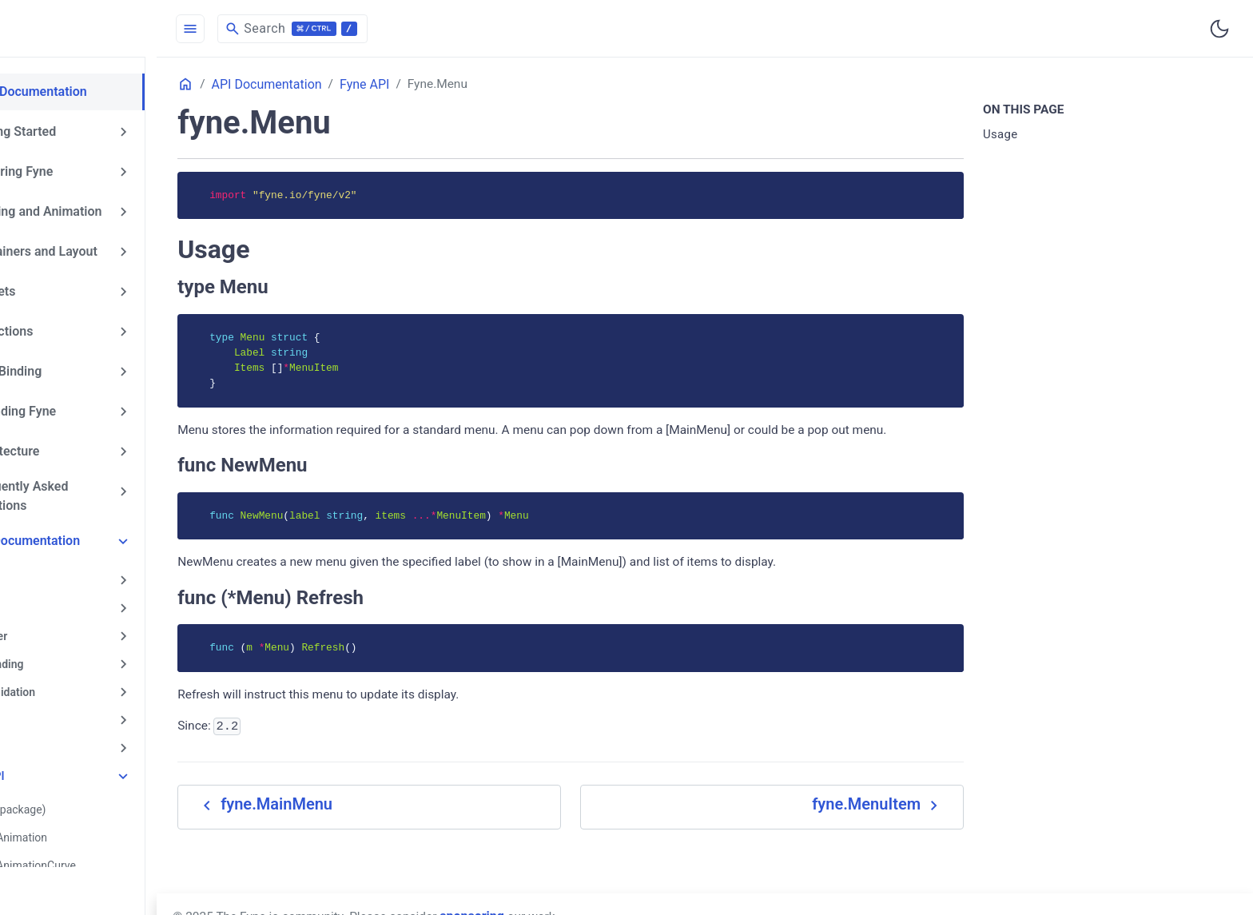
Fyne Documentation (92, 91)
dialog (58, 705)
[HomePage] (120, 28)
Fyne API (64, 760)
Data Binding (70, 365)
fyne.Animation (91, 820)
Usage (1021, 135)
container (66, 624)
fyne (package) (91, 792)
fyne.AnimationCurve (106, 847)
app (51, 569)
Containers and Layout (98, 247)
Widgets (57, 287)
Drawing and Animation (100, 208)
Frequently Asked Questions (83, 487)
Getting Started (77, 130)
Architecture (69, 443)
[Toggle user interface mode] (1219, 28)
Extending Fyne (77, 404)
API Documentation (89, 531)
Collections (66, 326)
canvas (60, 597)
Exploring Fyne (75, 169)
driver (56, 732)
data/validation (79, 678)
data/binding (74, 651)
